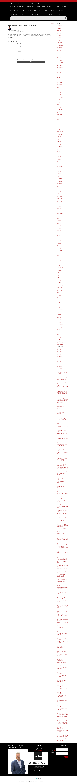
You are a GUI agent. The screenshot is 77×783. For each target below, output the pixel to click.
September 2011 (60, 290)
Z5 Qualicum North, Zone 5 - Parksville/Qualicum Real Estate (62, 723)
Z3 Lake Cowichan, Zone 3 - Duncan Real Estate (61, 610)
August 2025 (59, 50)
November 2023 (60, 82)
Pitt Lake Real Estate (60, 535)
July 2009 (58, 332)
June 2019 (59, 156)
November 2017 (60, 181)
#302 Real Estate (60, 359)
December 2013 (60, 250)
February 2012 (59, 282)
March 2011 (59, 300)
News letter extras (14, 10)
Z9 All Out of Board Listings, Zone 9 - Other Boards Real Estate (62, 736)
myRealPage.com (38, 778)
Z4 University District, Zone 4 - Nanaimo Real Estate (62, 696)
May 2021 (59, 124)
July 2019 (58, 154)
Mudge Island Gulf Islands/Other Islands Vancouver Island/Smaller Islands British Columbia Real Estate (62, 469)
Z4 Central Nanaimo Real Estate (62, 629)
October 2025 (59, 47)
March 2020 (59, 144)
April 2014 (59, 243)
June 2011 (59, 295)
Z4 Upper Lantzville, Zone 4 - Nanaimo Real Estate (62, 706)
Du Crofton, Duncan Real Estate (62, 426)
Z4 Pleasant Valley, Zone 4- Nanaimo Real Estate (61, 684)
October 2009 (59, 327)
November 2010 (60, 305)
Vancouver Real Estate (61, 581)
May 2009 (59, 334)
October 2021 (59, 116)
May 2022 (59, 104)
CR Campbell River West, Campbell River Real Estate (61, 421)
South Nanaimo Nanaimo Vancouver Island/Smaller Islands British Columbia (62, 555)
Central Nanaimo (60, 402)
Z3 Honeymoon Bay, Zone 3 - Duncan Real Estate (62, 598)
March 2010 (59, 319)
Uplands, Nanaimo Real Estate (62, 579)
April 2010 (59, 317)
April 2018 (59, 174)
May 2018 (59, 173)
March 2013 (59, 263)
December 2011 (60, 285)
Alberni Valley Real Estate (61, 379)
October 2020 (59, 134)
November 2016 (60, 198)
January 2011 (59, 302)
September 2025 (60, 48)
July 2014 (58, 238)
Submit (31, 61)
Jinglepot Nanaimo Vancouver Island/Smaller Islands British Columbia (62, 455)
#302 (58, 358)
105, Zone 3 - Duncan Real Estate (62, 377)
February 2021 (59, 127)
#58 (57, 364)
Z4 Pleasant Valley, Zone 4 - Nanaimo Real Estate (61, 681)
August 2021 (59, 119)
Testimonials (56, 6)
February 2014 (59, 247)
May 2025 (59, 55)
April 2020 (59, 142)
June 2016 (59, 205)
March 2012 (59, 280)
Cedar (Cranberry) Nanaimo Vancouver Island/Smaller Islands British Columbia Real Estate (62, 392)
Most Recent (59, 35)
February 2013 (59, 265)
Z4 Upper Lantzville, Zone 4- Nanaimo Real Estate (62, 709)
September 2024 (60, 67)
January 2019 (59, 164)
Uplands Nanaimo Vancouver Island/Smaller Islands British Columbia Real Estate (62, 575)
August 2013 (59, 255)
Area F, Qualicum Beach (61, 381)
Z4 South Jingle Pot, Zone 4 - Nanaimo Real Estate (62, 686)
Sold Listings (59, 31)
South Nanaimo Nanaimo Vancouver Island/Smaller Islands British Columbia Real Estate (62, 558)
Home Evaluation (36, 14)
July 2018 (58, 169)
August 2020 (59, 136)
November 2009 (60, 325)
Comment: (19, 51)
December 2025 (60, 43)
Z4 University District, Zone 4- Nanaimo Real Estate (62, 698)
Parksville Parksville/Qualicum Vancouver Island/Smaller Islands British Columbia (62, 525)
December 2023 (60, 80)
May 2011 (59, 297)
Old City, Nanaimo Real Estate (62, 520)
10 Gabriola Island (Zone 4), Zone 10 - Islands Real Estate (62, 370)
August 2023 (59, 87)
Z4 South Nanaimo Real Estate (62, 688)
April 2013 (59, 262)
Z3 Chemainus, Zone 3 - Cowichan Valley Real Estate (62, 588)
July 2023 (58, 89)
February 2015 (59, 226)
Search (65, 18)
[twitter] (37, 770)
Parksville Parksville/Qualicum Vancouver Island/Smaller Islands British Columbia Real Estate (62, 529)
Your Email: (19, 46)
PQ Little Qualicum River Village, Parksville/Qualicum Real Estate (62, 539)
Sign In (9, 0)
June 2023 (59, 90)
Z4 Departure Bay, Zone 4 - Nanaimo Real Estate (61, 644)
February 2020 (59, 146)
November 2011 (60, 287)
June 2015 (59, 220)
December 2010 (60, 304)
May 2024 (59, 72)
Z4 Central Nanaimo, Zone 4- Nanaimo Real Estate (62, 636)
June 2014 (59, 240)
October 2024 (59, 65)
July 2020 (58, 137)
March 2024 (59, 75)
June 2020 (59, 139)
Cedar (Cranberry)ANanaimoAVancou (62, 386)
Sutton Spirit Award (30, 6)
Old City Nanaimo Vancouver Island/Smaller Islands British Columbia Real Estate (62, 517)
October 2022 (59, 99)
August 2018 (59, 168)
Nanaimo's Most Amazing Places (44, 6)
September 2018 (60, 166)
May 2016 (59, 206)
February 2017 (59, 196)
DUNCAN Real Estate (61, 440)
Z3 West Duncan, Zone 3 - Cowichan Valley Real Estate (62, 615)
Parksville (58, 531)
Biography (53, 10)
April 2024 (59, 74)
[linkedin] (39, 770)
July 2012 (58, 273)
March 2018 (59, 176)
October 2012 (59, 268)
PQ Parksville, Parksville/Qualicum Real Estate (62, 544)
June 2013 (59, 258)
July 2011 (58, 294)
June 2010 (59, 314)
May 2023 (59, 92)
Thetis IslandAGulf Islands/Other (62, 563)
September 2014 (60, 235)
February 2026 (59, 40)
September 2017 (60, 184)
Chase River (59, 408)
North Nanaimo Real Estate (61, 508)
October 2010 (59, 307)
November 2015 (60, 213)
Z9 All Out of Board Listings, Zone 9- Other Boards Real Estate (62, 738)
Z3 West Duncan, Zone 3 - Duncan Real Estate (61, 617)
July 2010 (58, 312)
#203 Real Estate (60, 353)
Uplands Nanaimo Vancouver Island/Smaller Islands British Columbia (62, 571)
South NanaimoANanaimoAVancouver (62, 552)
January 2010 (59, 322)
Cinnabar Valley (59, 416)
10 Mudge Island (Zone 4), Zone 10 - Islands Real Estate (62, 373)
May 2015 (59, 221)
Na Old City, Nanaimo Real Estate (62, 489)
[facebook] (35, 770)
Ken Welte (59, 26)
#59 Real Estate (60, 366)
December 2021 (60, 112)
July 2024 (58, 70)
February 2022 (59, 109)
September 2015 (60, 216)
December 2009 (60, 324)
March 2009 (59, 337)
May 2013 (59, 260)
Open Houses (59, 30)
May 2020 (59, 141)
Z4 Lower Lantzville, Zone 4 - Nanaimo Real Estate (62, 663)
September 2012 (60, 270)
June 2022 (59, 102)
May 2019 (59, 158)
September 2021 (60, 117)
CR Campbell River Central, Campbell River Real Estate (61, 419)
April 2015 (59, 223)
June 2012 (59, 275)
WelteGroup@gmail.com (38, 750)
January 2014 (59, 248)
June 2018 (59, 171)
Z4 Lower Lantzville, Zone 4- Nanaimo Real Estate (62, 665)
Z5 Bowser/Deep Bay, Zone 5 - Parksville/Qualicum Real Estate (62, 714)
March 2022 (59, 107)
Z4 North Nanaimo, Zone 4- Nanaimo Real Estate (61, 673)
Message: (53, 752)
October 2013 (59, 252)
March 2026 (59, 38)
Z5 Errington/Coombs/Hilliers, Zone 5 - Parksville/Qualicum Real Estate (62, 717)
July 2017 (58, 188)
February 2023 (59, 95)
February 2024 (59, 77)
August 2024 (59, 69)
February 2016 (59, 210)
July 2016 (58, 203)
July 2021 (58, 121)
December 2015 (60, 211)
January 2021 (59, 129)
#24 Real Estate (60, 356)
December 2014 (60, 230)
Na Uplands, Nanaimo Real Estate (62, 498)
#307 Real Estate (60, 361)
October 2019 (59, 149)
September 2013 (60, 253)
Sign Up (13, 0)
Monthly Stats (20, 6)
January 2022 (59, 111)
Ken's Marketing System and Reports (18, 14)
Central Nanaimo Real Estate (62, 403)
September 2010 (60, 309)
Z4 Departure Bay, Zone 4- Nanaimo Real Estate (61, 647)
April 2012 (59, 278)
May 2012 (59, 277)
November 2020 (60, 132)
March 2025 (59, 57)
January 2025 (59, 60)
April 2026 (59, 37)
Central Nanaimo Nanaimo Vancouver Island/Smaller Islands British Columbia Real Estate (62, 399)
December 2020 (60, 131)
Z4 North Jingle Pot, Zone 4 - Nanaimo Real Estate (62, 668)
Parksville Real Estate (60, 533)
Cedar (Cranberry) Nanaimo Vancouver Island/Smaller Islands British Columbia (62, 389)
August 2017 (59, 186)
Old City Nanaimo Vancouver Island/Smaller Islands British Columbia (62, 514)
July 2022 (58, 100)
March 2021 (59, 126)
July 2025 (58, 52)
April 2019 (59, 159)
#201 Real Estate (60, 349)
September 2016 (60, 201)
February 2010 (59, 320)
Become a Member (49, 14)
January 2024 (59, 79)
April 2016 (59, 208)
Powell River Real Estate (61, 536)
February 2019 (59, 163)
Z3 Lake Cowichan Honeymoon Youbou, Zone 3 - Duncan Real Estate (62, 606)
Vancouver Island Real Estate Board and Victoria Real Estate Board (44, 780)
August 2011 (59, 292)
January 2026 (59, 42)
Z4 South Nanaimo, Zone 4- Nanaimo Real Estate (61, 693)
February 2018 (59, 178)
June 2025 (59, 53)
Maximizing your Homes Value (41, 10)
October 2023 (59, 84)
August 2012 (59, 272)
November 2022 (60, 97)
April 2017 (59, 193)
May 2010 (59, 315)
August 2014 (59, 236)
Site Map (61, 14)
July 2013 (58, 257)
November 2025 (60, 45)
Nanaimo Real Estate (60, 502)
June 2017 (59, 189)
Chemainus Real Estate (61, 415)
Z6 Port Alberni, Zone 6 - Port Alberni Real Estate (62, 725)
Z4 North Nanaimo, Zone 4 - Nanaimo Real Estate (62, 670)
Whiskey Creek (59, 585)
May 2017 (59, 191)
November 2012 (60, 267)
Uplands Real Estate (60, 577)
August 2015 (59, 218)
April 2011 (59, 299)
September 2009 (60, 329)
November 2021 (60, 114)
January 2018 (59, 179)
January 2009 (59, 341)
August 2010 (59, 310)
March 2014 (59, 245)
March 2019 (59, 161)
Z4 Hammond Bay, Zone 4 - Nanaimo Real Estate (61, 660)
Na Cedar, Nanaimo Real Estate (62, 471)
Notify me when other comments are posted (25, 59)
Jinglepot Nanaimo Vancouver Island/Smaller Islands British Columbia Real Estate (62, 459)
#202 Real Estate (60, 351)
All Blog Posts (59, 25)
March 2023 (59, 94)
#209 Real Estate (60, 354)
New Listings (59, 28)
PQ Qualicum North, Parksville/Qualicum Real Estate (62, 547)
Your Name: (19, 43)
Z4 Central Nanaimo (60, 627)
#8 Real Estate (59, 368)
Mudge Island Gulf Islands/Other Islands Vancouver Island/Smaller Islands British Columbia (62, 464)
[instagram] (41, 770)
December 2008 (60, 342)
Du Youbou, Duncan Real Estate (62, 438)
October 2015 (59, 215)
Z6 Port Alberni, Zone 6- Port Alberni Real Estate (62, 728)
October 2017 (59, 183)
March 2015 (59, 225)
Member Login (62, 10)
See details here (11, 33)
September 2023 (60, 85)
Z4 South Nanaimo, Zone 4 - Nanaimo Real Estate (61, 690)
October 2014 (59, 233)
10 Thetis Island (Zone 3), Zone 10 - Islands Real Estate (62, 375)
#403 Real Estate (60, 363)
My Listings (12, 6)
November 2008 (60, 344)
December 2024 (60, 62)
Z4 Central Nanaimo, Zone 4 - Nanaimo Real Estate (62, 634)
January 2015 (59, 228)
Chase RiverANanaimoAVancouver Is (62, 406)
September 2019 (60, 151)
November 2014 (60, 231)
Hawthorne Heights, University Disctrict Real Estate (62, 445)
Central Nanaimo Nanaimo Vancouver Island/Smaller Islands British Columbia (62, 396)
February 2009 (59, 339)
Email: (53, 750)
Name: (53, 749)
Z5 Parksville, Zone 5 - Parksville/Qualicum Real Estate (62, 720)
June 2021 (59, 122)
